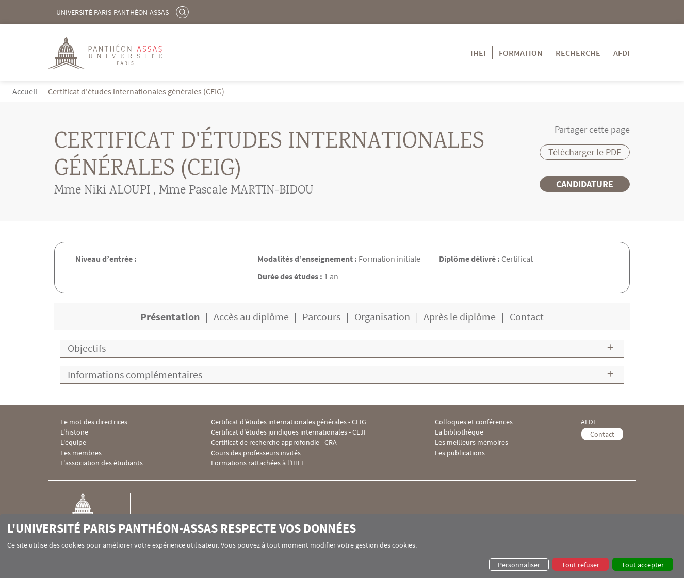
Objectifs (87, 348)
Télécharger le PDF (584, 152)
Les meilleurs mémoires (471, 442)
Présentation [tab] (170, 316)
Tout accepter (643, 564)
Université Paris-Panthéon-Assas (112, 12)
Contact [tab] (527, 316)
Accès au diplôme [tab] (251, 316)
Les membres (81, 452)
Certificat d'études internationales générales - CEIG (288, 422)
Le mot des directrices (93, 422)
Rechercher (183, 12)
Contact (602, 434)
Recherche (578, 52)
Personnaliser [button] (519, 564)
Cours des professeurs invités (256, 452)
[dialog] (342, 546)
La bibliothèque (459, 432)
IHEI (478, 52)
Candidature (584, 184)
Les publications (460, 452)
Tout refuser (580, 564)
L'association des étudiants (101, 463)
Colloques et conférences (474, 422)
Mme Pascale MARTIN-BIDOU (236, 191)
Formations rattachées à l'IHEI (257, 463)
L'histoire (74, 432)
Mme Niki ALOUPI (102, 191)
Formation (521, 52)
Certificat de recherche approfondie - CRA (274, 442)
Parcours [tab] (321, 316)
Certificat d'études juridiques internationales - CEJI (288, 432)
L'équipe (73, 442)
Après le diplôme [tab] (460, 316)
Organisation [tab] (382, 316)
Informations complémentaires (135, 374)
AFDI (621, 52)
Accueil (24, 91)
